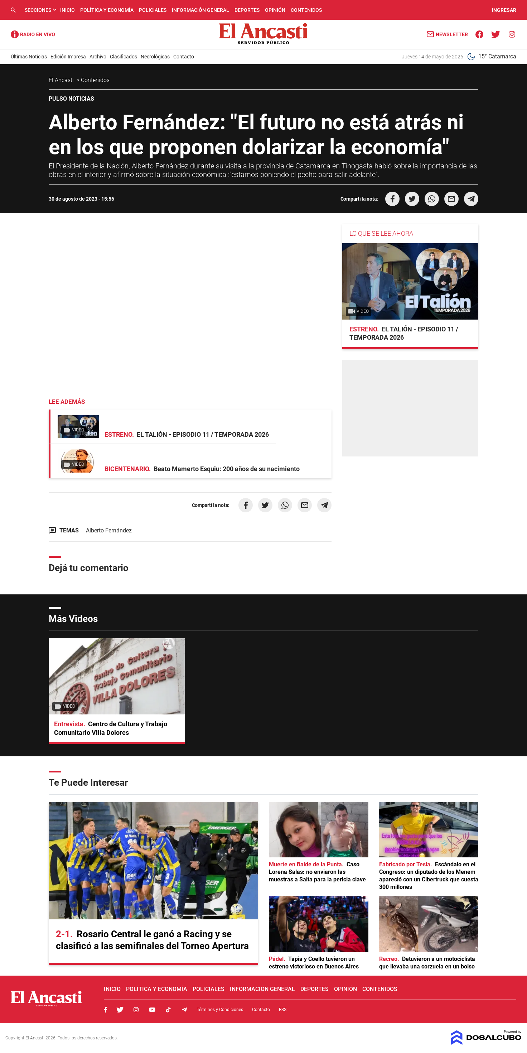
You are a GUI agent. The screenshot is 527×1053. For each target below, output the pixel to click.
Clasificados (123, 56)
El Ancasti (62, 80)
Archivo (98, 56)
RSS (282, 1009)
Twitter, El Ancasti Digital (120, 1010)
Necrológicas (155, 56)
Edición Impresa (68, 56)
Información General (200, 10)
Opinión (275, 10)
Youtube (152, 1010)
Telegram (184, 1010)
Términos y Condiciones (220, 1009)
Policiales (152, 10)
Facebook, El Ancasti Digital (105, 1010)
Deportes (247, 10)
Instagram (136, 1010)
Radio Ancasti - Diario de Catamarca (33, 34)
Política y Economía (107, 10)
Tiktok (168, 1010)
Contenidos (306, 10)
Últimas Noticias (29, 56)
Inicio (67, 10)
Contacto (183, 56)
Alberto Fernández (109, 530)
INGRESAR (504, 10)
